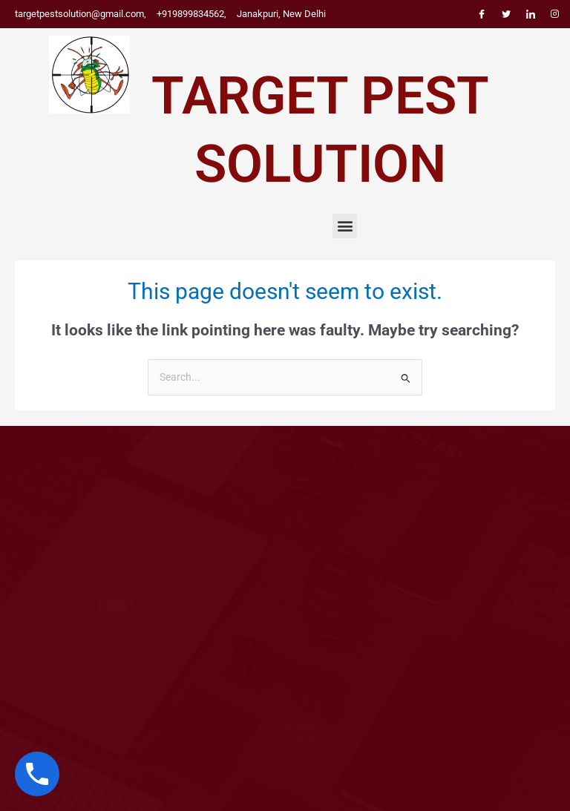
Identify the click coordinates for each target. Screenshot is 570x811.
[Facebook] (482, 14)
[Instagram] (555, 14)
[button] (344, 226)
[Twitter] (506, 14)
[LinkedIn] (531, 14)
